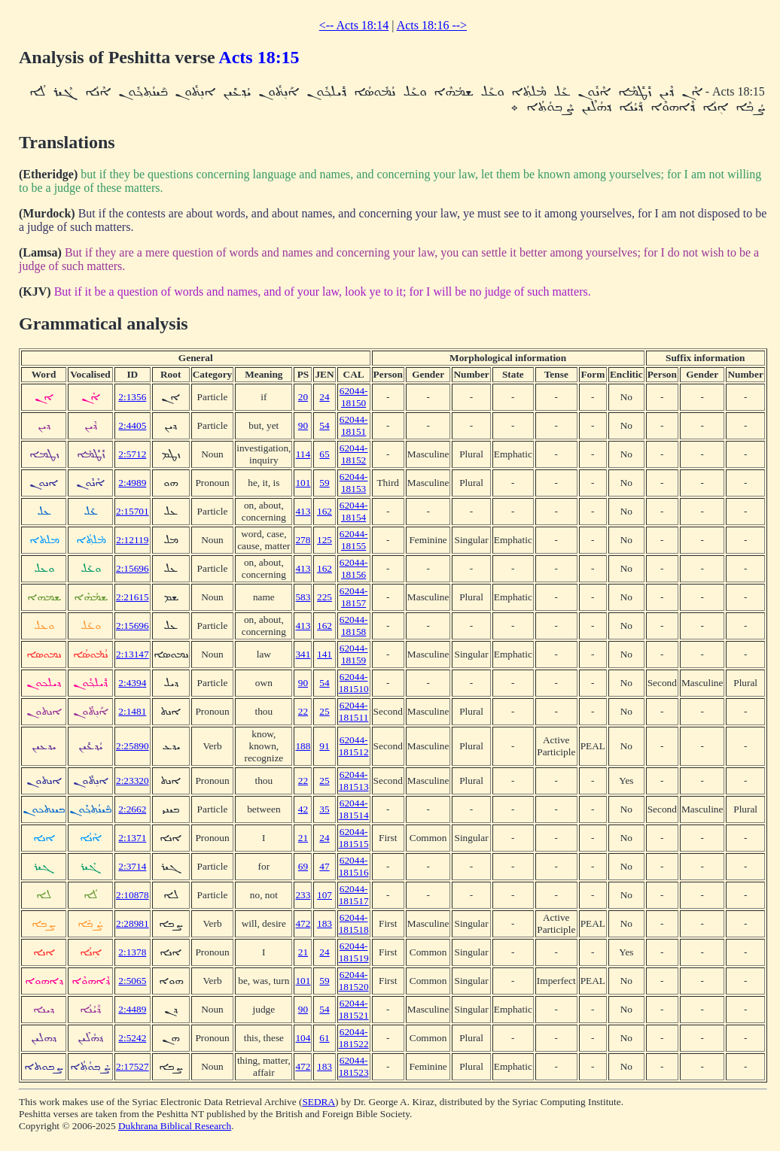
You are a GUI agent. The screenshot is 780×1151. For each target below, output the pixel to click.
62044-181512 (354, 746)
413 (302, 511)
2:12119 (132, 539)
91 (324, 746)
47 (324, 866)
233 (302, 894)
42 (303, 809)
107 (324, 894)
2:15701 (132, 511)
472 (302, 923)
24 (324, 396)
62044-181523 (354, 1066)
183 (324, 923)
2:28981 (132, 923)
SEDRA (318, 1101)
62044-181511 (354, 711)
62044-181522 (354, 1037)
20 (303, 396)
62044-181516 (354, 866)
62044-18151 (354, 425)
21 (303, 837)
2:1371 (132, 837)
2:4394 (132, 682)
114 (303, 454)
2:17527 (132, 1066)
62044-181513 (354, 780)
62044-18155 (354, 539)
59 (324, 482)
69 (303, 866)
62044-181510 (354, 682)
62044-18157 (354, 597)
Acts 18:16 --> (432, 25)
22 (303, 711)
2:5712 (132, 454)
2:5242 (132, 1037)
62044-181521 (354, 1009)
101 (302, 482)
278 (302, 539)
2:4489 (132, 1009)
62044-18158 (354, 625)
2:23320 (132, 780)
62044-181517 (354, 895)
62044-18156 (354, 568)
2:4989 (132, 482)
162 (324, 511)
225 (324, 597)
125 (324, 539)
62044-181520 (354, 980)
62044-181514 (354, 809)
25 (324, 711)
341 (302, 654)
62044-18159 (354, 654)
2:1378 (132, 952)
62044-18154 (354, 511)
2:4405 (132, 425)
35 (324, 809)
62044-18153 (354, 482)
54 (324, 425)
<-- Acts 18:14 (354, 25)
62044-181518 (354, 923)
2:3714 (132, 866)
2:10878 (132, 894)
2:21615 (132, 597)
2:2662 (132, 809)
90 (303, 425)
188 (302, 746)
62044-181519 (354, 952)
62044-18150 (354, 396)
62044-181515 (354, 837)
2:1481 (132, 711)
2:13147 (132, 654)
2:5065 (132, 980)
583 (302, 597)
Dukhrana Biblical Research (174, 1125)
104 (302, 1037)
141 (324, 654)
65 (324, 454)
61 (324, 1037)
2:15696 (132, 568)
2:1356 (132, 396)
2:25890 (132, 746)
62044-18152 (354, 454)
